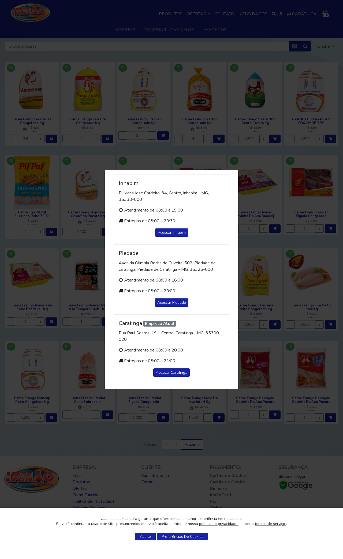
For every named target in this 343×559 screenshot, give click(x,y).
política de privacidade (218, 523)
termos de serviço (270, 523)
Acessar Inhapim (172, 232)
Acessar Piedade (171, 302)
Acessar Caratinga (171, 372)
